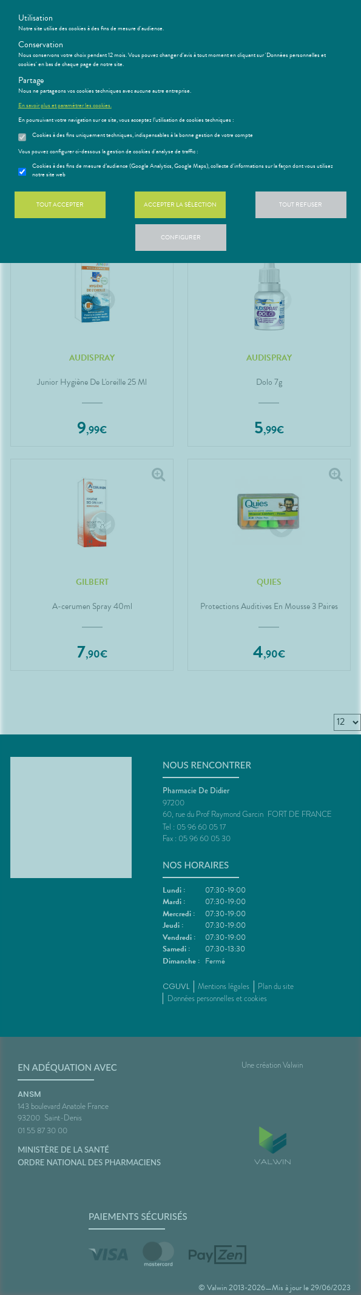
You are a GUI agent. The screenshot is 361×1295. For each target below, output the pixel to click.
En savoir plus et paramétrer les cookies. (65, 105)
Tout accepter (60, 204)
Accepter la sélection (180, 204)
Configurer (181, 237)
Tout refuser (300, 204)
